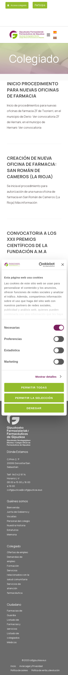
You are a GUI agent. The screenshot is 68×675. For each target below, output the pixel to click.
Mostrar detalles (46, 376)
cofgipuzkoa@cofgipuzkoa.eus (24, 489)
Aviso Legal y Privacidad (31, 666)
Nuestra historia (16, 525)
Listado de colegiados (13, 636)
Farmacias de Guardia (14, 613)
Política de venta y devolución (45, 670)
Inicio (13, 666)
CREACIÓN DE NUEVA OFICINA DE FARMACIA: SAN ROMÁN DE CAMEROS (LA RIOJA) (32, 167)
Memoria (12, 534)
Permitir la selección (34, 397)
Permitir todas (34, 387)
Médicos (12, 642)
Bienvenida (13, 507)
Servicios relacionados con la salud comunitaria (18, 575)
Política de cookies (19, 670)
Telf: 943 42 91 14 (16, 474)
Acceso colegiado (18, 5)
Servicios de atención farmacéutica (14, 588)
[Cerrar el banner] (62, 264)
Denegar (33, 408)
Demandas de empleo (14, 559)
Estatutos (12, 530)
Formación (13, 565)
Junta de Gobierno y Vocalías (18, 514)
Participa (40, 5)
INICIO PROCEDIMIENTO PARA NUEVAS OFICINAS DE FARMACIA (33, 90)
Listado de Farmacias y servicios (13, 624)
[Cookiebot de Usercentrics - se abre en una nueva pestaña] (40, 264)
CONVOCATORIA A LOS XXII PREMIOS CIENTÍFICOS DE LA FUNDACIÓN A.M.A (31, 242)
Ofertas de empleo (17, 552)
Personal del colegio (18, 521)
